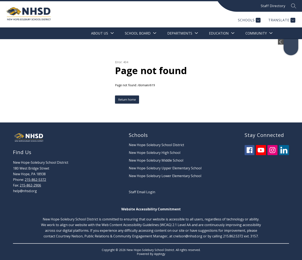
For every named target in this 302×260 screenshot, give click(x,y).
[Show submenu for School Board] (138, 33)
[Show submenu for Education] (219, 33)
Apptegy (159, 254)
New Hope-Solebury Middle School (156, 160)
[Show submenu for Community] (256, 33)
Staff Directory (273, 6)
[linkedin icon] (284, 154)
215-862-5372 (35, 179)
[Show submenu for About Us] (99, 33)
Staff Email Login (142, 192)
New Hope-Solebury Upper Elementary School (165, 168)
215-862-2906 (30, 185)
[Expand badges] (281, 42)
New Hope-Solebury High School (154, 152)
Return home (127, 100)
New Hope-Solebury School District (156, 145)
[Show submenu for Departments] (179, 33)
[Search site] (293, 5)
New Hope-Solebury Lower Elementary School (165, 176)
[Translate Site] (281, 20)
